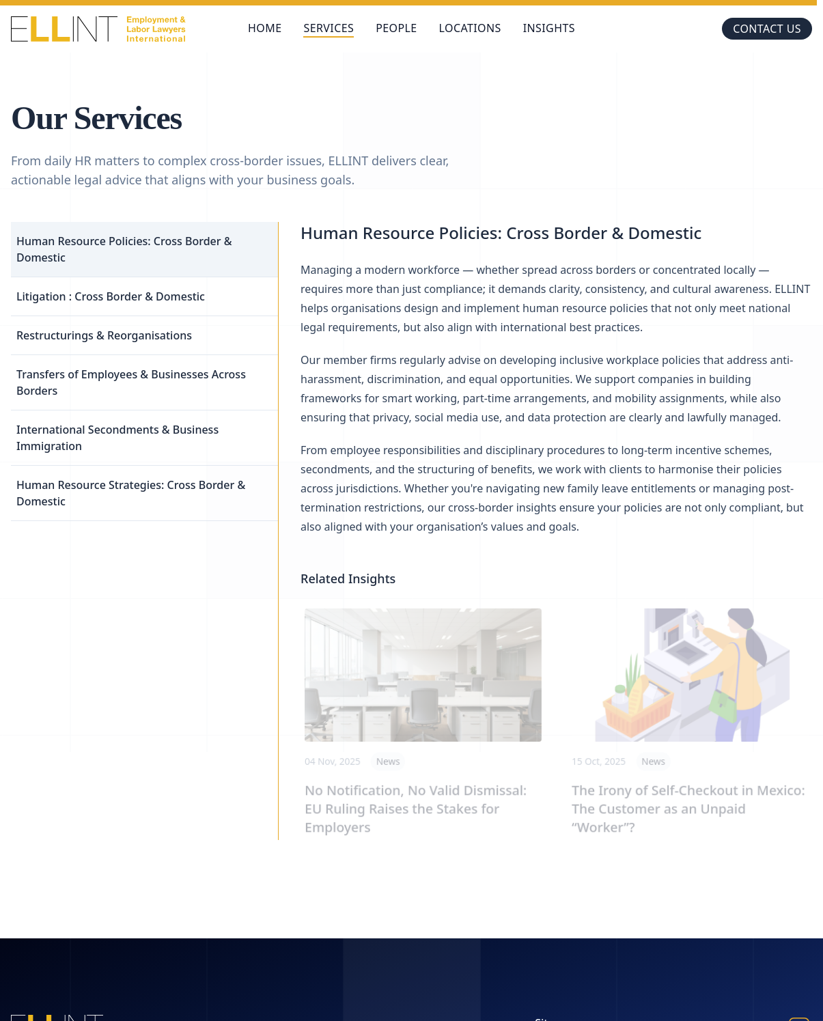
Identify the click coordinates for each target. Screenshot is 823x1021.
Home (264, 28)
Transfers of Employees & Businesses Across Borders (131, 382)
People (396, 28)
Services (328, 28)
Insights (549, 28)
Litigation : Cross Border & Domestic (110, 296)
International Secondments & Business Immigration (117, 437)
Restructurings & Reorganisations (104, 335)
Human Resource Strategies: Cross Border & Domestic (130, 493)
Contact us (767, 28)
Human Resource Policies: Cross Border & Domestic (124, 249)
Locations (470, 28)
